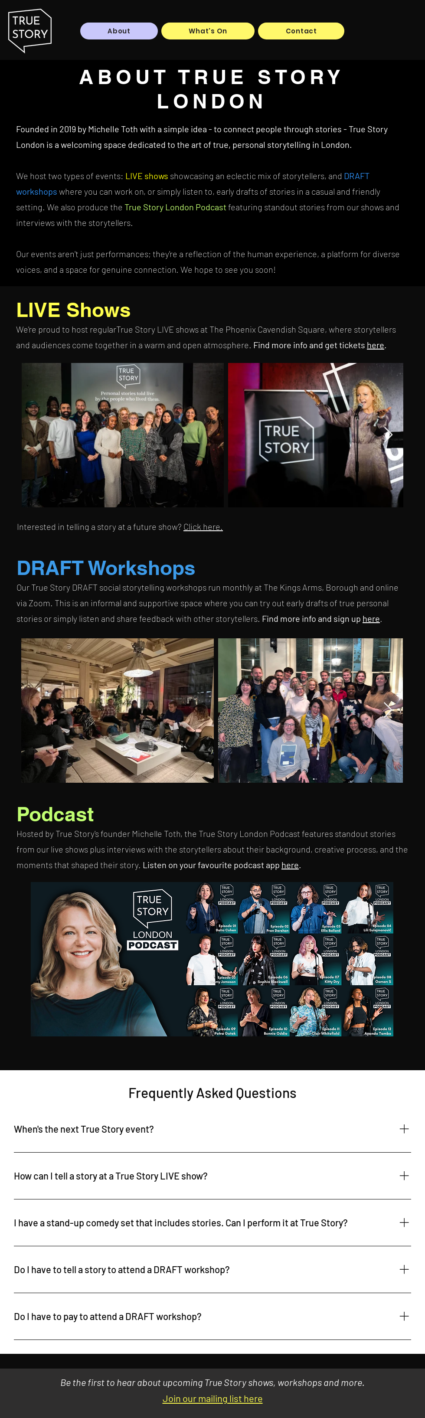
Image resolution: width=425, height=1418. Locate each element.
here (375, 345)
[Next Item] (388, 435)
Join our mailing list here (213, 1398)
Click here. (203, 526)
